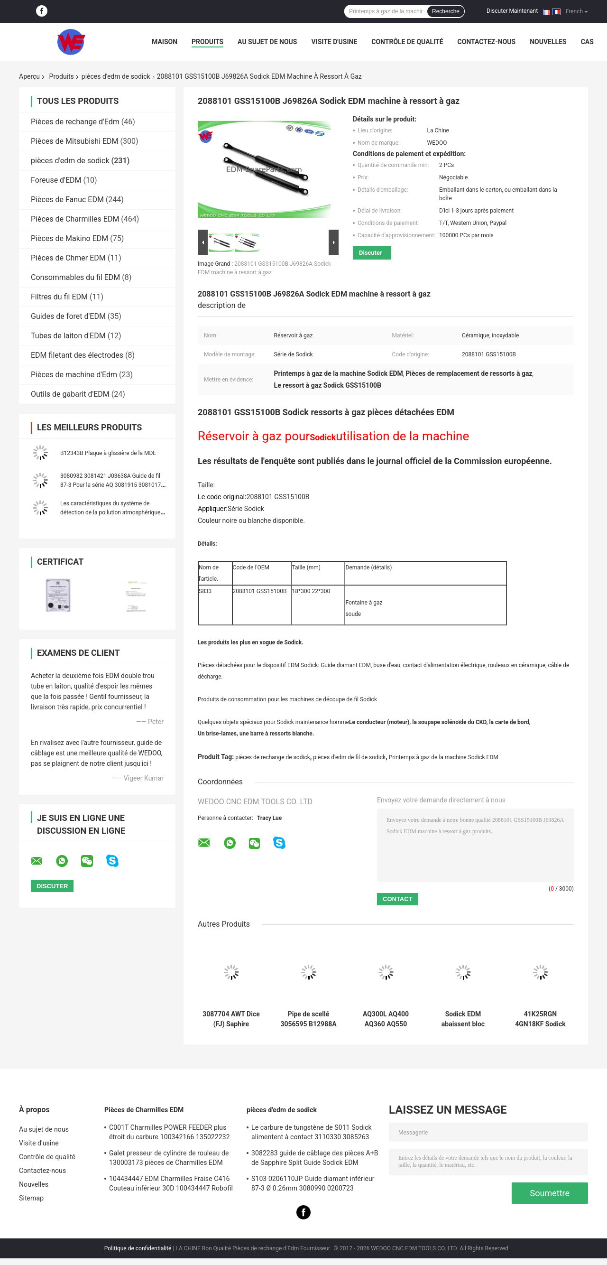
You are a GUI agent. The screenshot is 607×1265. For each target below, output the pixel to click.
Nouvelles (548, 42)
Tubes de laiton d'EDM (68, 335)
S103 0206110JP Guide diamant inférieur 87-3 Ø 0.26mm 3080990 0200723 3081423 (313, 1185)
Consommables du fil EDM (75, 277)
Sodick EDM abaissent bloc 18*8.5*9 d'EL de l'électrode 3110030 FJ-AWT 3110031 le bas (463, 1019)
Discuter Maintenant (512, 11)
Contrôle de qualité (407, 42)
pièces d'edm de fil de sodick (349, 757)
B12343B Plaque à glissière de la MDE (108, 453)
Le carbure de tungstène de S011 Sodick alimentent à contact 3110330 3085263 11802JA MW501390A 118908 (311, 1134)
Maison (164, 42)
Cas (587, 42)
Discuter (370, 252)
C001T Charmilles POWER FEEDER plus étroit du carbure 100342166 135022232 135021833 (169, 1134)
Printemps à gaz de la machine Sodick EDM (443, 757)
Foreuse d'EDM (56, 180)
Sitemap (31, 1198)
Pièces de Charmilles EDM (75, 218)
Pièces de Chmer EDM (68, 257)
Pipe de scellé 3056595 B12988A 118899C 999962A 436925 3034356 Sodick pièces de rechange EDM (308, 1019)
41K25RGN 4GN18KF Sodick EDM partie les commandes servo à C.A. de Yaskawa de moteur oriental (540, 1019)
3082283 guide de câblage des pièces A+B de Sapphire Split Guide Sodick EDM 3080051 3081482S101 (314, 1159)
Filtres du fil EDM (59, 296)
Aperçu (29, 76)
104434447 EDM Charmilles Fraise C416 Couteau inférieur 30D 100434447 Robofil (171, 1183)
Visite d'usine (334, 42)
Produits (207, 42)
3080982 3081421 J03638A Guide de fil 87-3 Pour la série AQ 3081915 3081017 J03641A (110, 485)
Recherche (446, 11)
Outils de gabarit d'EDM (70, 394)
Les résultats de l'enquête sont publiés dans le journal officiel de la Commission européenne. (375, 461)
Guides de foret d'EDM (68, 316)
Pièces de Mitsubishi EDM (75, 141)
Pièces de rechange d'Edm (75, 121)
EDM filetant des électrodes (77, 355)
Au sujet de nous (267, 42)
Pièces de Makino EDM (69, 238)
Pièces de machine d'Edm (74, 374)
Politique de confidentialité (138, 1248)
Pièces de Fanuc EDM (67, 199)
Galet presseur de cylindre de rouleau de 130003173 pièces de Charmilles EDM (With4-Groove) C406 (169, 1159)
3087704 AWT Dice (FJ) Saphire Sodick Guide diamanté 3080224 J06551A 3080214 (231, 1019)
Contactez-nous (487, 42)
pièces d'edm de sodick (116, 76)
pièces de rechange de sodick (272, 757)
